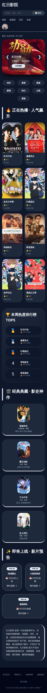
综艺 (21, 19)
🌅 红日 (38, 13)
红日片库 (10, 36)
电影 (4, 19)
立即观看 (18, 66)
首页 (4, 36)
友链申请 (29, 675)
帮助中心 (17, 675)
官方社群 (23, 682)
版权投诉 (40, 675)
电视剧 (13, 19)
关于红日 (6, 675)
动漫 (29, 19)
